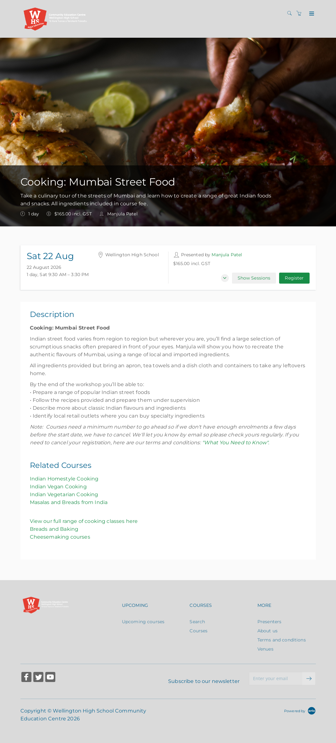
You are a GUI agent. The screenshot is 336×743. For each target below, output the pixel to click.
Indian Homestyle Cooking (64, 479)
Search (197, 621)
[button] (225, 278)
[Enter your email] (276, 678)
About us (267, 631)
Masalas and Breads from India (69, 502)
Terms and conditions (281, 640)
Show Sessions (254, 278)
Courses (198, 631)
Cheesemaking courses (60, 537)
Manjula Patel (227, 255)
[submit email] (309, 678)
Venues (265, 649)
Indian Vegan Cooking (58, 487)
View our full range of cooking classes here (84, 521)
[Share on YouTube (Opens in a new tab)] (50, 678)
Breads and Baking (54, 529)
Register (294, 278)
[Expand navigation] (311, 13)
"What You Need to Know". (235, 443)
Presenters (269, 621)
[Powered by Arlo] (300, 710)
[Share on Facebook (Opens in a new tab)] (26, 678)
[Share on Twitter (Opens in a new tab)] (38, 678)
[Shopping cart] (300, 13)
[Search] (291, 13)
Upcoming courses (143, 621)
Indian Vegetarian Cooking (64, 494)
